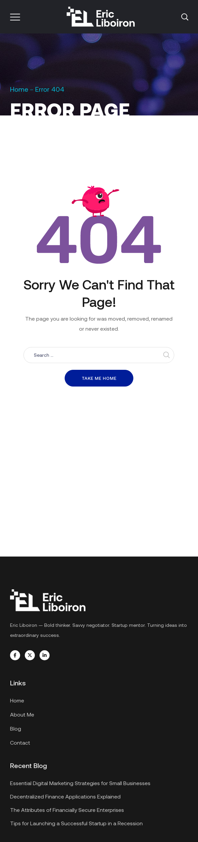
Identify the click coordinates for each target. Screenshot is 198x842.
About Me (22, 714)
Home (19, 89)
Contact (20, 742)
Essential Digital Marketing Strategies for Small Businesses (80, 783)
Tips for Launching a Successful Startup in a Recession (76, 823)
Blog (15, 728)
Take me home (99, 378)
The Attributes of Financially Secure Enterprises (67, 810)
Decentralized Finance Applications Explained (65, 796)
